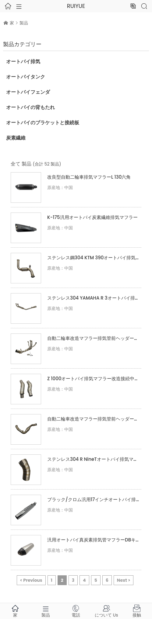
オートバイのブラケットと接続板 (42, 122)
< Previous (31, 580)
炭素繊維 (16, 137)
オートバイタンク (25, 76)
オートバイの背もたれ (30, 107)
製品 (23, 23)
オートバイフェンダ (28, 92)
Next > (123, 580)
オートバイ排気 (23, 61)
